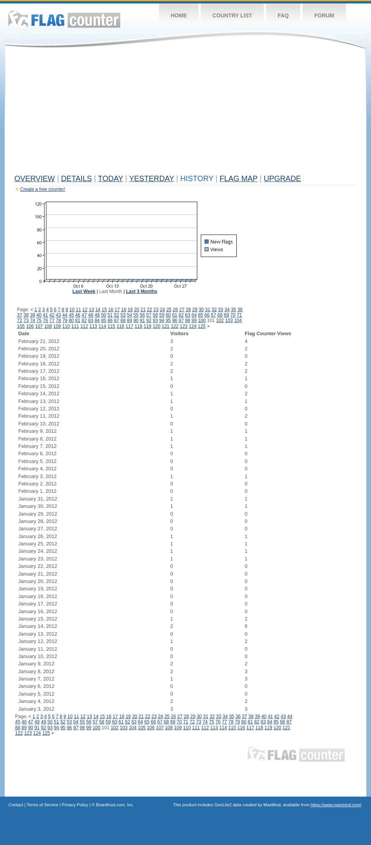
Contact (16, 804)
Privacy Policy (75, 804)
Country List (232, 15)
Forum (324, 15)
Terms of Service (42, 804)
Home (179, 15)
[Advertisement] (185, 113)
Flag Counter (64, 19)
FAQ (283, 15)
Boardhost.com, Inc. (115, 804)
